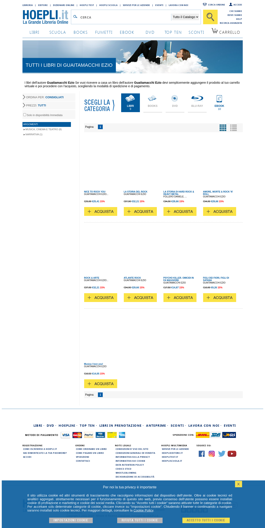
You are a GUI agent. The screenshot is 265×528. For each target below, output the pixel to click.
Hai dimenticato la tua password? (45, 453)
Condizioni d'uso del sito (132, 449)
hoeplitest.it (170, 457)
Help (239, 19)
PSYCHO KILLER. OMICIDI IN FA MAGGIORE (178, 279)
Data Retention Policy (130, 464)
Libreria (27, 5)
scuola (57, 32)
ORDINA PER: (45, 97)
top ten (173, 32)
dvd (150, 32)
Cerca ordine (216, 4)
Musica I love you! (93, 364)
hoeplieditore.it (172, 453)
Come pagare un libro (90, 453)
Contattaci (83, 460)
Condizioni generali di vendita (135, 453)
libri (34, 32)
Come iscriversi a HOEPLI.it (40, 449)
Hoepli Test (87, 5)
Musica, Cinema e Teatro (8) (44, 129)
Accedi (237, 4)
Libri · (39, 425)
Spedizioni (82, 457)
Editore (43, 5)
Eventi (159, 5)
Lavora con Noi (179, 5)
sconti (196, 32)
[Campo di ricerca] (125, 17)
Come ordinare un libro (91, 449)
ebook (127, 32)
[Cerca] (210, 17)
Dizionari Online (63, 5)
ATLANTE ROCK (132, 278)
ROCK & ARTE (91, 278)
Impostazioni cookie (71, 520)
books (81, 32)
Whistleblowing (126, 472)
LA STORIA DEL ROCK (136, 192)
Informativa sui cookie (131, 460)
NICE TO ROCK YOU (95, 192)
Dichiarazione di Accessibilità (135, 476)
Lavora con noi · (205, 425)
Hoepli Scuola (108, 5)
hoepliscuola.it (172, 460)
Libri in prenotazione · (121, 425)
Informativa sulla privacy (133, 457)
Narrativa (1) (34, 134)
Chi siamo (236, 11)
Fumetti (104, 32)
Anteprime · (157, 425)
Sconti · (178, 425)
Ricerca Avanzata (231, 23)
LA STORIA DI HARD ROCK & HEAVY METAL (178, 193)
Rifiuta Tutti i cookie (140, 520)
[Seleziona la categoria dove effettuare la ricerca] (185, 17)
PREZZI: (36, 105)
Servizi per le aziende (136, 5)
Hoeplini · (68, 425)
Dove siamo (235, 15)
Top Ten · (88, 425)
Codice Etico (124, 468)
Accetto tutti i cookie (206, 520)
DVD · (51, 425)
